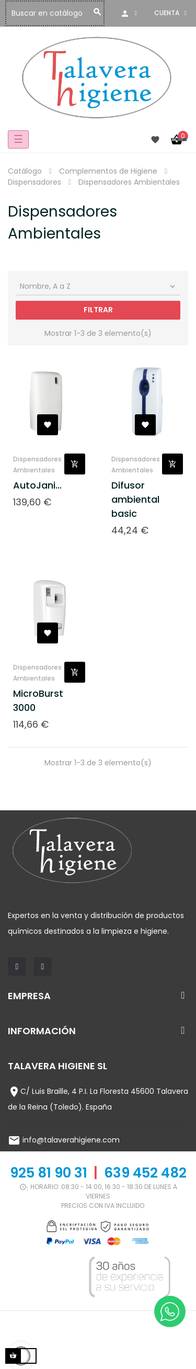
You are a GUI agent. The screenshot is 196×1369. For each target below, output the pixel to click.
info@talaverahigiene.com (71, 1140)
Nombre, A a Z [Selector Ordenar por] (98, 286)
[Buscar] (79, 13)
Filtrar (98, 309)
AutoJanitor (38, 485)
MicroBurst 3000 (38, 700)
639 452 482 (145, 1172)
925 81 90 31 (48, 1172)
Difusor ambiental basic (135, 499)
